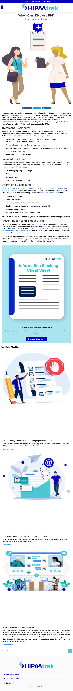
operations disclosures (48, 193)
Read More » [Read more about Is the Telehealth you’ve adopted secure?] (8, 645)
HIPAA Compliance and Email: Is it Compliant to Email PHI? (26, 536)
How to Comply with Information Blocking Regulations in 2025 (28, 441)
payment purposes (9, 167)
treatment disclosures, (34, 136)
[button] (2, 7)
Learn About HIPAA (13, 679)
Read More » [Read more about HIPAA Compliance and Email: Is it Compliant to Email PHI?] (8, 545)
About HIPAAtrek (12, 675)
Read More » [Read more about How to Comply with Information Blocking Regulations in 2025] (8, 449)
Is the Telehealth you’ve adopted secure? (19, 627)
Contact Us (10, 683)
